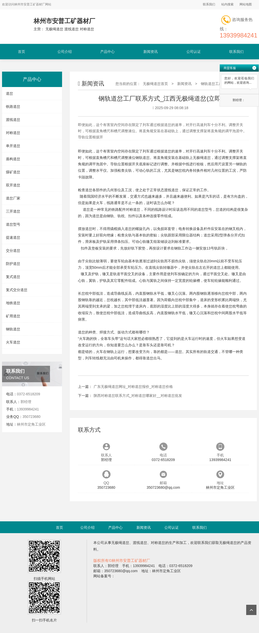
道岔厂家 (13, 198)
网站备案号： (104, 576)
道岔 (9, 93)
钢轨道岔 (13, 329)
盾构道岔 (13, 159)
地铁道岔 (13, 303)
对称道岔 (13, 133)
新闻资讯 (150, 52)
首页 (21, 52)
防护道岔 (13, 264)
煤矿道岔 (13, 172)
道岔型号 (13, 224)
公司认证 (193, 52)
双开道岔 (13, 185)
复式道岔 (13, 277)
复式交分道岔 (16, 290)
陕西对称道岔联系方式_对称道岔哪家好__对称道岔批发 (138, 396)
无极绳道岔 (202, 158)
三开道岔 (13, 211)
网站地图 (246, 4)
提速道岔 (13, 237)
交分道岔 (13, 250)
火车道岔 (13, 342)
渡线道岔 (13, 120)
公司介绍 (64, 52)
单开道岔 (13, 146)
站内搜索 (227, 4)
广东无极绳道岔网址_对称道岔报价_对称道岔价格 (133, 387)
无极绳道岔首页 (155, 84)
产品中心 (107, 52)
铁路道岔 (13, 106)
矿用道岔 (13, 316)
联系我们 (209, 4)
